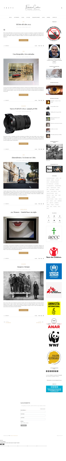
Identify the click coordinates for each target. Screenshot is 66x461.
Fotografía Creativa (50, 185)
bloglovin (54, 221)
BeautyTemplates (14, 435)
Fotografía (16, 17)
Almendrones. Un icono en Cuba (23, 157)
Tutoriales (57, 204)
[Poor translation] (3, 444)
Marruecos (48, 195)
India (47, 189)
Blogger (60, 380)
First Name (22, 413)
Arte (23, 21)
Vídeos (59, 206)
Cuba (24, 51)
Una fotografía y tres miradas (23, 54)
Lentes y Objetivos (54, 191)
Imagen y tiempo (23, 267)
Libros (59, 191)
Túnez (48, 206)
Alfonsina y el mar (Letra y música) (56, 123)
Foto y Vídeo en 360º (50, 183)
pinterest (48, 221)
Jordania (57, 189)
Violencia (54, 206)
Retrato (51, 200)
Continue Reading (23, 40)
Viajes (22, 17)
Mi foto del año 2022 (23, 24)
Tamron (48, 204)
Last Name (22, 417)
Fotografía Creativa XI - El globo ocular (54, 84)
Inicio (10, 17)
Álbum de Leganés (36, 17)
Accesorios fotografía (50, 178)
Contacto (54, 17)
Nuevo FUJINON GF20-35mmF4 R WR (23, 109)
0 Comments (6, 45)
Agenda (48, 17)
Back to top (60, 435)
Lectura (28, 17)
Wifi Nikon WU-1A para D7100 (56, 112)
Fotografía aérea (58, 185)
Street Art (51, 202)
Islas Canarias (52, 189)
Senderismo (60, 200)
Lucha (43, 17)
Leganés (48, 191)
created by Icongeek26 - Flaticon (53, 376)
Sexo (47, 202)
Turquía (52, 204)
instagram (59, 216)
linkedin (59, 221)
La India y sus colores (54, 128)
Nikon (59, 195)
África (48, 208)
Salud (55, 200)
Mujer (53, 195)
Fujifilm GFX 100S (53, 187)
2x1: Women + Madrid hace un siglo (23, 212)
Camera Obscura (23, 209)
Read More (54, 62)
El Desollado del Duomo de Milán (56, 134)
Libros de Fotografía (50, 193)
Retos (48, 200)
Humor (58, 187)
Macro (56, 193)
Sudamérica (56, 202)
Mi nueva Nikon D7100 (54, 106)
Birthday (22, 421)
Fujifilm (48, 187)
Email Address (23, 410)
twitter (54, 216)
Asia (60, 178)
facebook (48, 216)
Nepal (56, 195)
